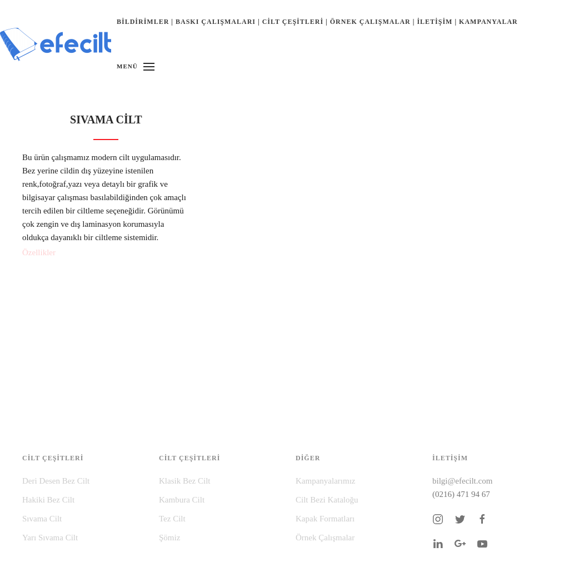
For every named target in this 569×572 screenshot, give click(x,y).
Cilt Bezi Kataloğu (327, 499)
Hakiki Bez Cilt (48, 499)
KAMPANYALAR (488, 22)
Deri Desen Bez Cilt (55, 480)
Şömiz (169, 537)
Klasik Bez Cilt (185, 480)
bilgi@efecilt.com (462, 480)
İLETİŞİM (434, 22)
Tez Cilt (172, 518)
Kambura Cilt (181, 499)
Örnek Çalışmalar (325, 537)
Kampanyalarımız (325, 480)
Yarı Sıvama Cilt (50, 537)
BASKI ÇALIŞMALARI (216, 22)
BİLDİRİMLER (143, 22)
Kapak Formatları (325, 518)
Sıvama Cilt (42, 518)
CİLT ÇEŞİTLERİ (292, 22)
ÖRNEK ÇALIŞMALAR (370, 22)
